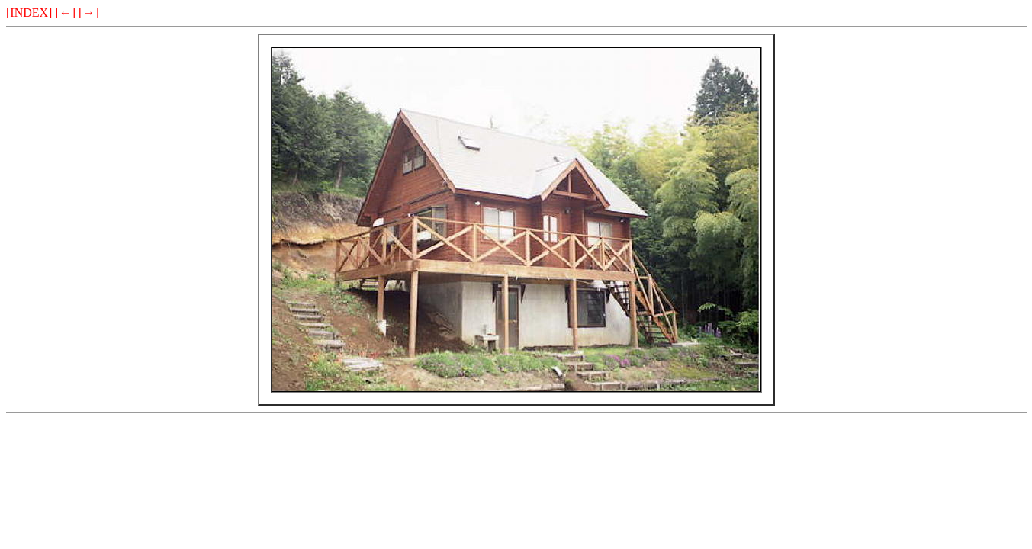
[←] (65, 12)
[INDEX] (29, 12)
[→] (89, 12)
